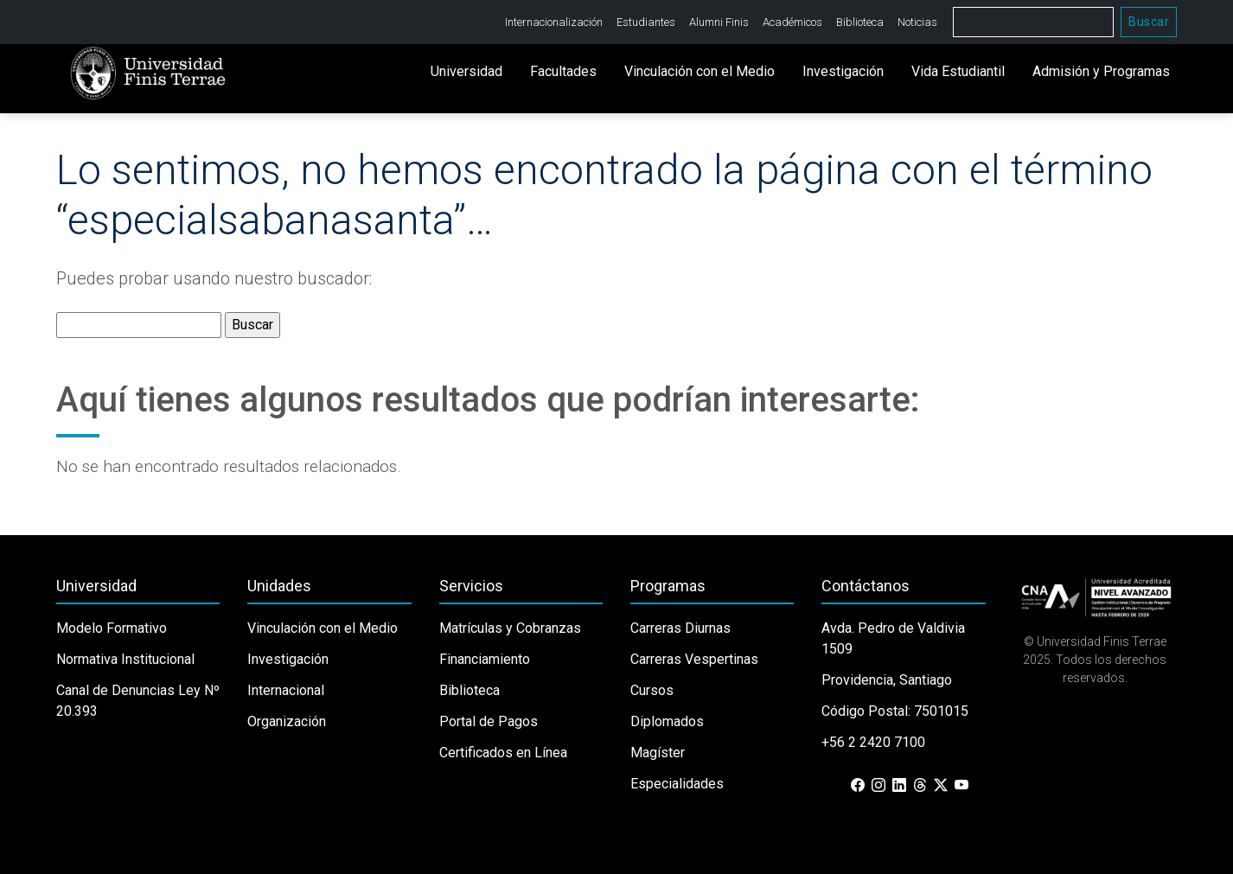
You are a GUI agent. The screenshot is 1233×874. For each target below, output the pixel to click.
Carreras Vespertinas (694, 659)
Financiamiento (484, 659)
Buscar (1148, 22)
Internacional (285, 690)
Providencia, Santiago (886, 680)
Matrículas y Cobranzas (510, 628)
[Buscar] (1033, 22)
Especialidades (677, 783)
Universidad (466, 71)
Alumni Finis (719, 22)
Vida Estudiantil (958, 71)
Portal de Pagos (488, 721)
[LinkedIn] (899, 785)
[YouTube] (961, 785)
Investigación (843, 71)
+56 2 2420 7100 (873, 742)
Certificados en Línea (503, 752)
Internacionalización (554, 22)
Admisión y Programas (1101, 71)
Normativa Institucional (125, 659)
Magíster (657, 752)
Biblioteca (860, 22)
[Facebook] (858, 785)
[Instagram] (878, 785)
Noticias (917, 22)
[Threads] (920, 785)
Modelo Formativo (111, 628)
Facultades (563, 71)
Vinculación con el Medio (699, 71)
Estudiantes (645, 22)
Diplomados (667, 721)
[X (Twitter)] (941, 785)
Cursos (652, 690)
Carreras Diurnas (680, 628)
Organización (286, 721)
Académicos (792, 22)
